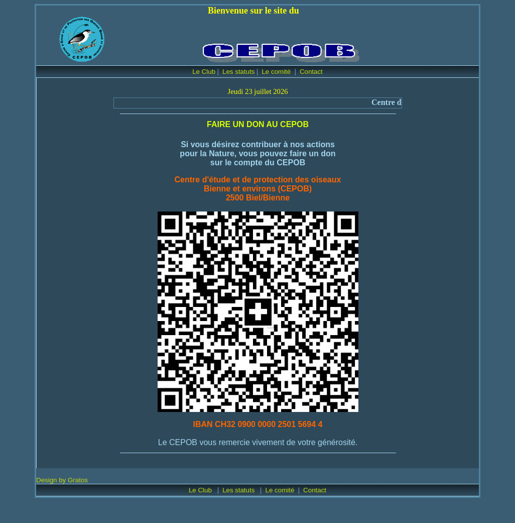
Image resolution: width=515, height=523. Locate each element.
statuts (245, 490)
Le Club (203, 71)
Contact (311, 71)
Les (228, 490)
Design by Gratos (62, 480)
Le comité (277, 71)
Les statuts (238, 71)
